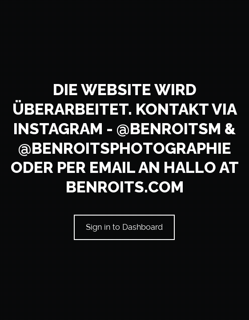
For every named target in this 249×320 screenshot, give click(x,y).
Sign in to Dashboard (124, 227)
